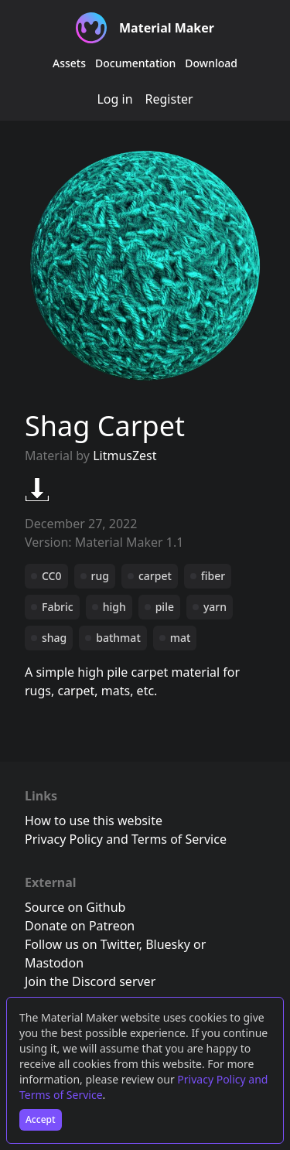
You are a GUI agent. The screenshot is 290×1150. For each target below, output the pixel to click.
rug (100, 575)
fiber (213, 575)
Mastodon (54, 962)
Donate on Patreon (80, 925)
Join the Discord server (90, 981)
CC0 (52, 575)
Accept (41, 1119)
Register (169, 98)
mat (180, 637)
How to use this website (93, 820)
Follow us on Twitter (82, 944)
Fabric (57, 606)
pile (164, 606)
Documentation (135, 63)
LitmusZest (124, 455)
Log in (114, 98)
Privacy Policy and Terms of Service (126, 839)
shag (54, 637)
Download (211, 63)
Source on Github (75, 907)
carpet (155, 575)
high (114, 606)
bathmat (118, 637)
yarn (215, 606)
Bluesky (167, 944)
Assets (69, 63)
